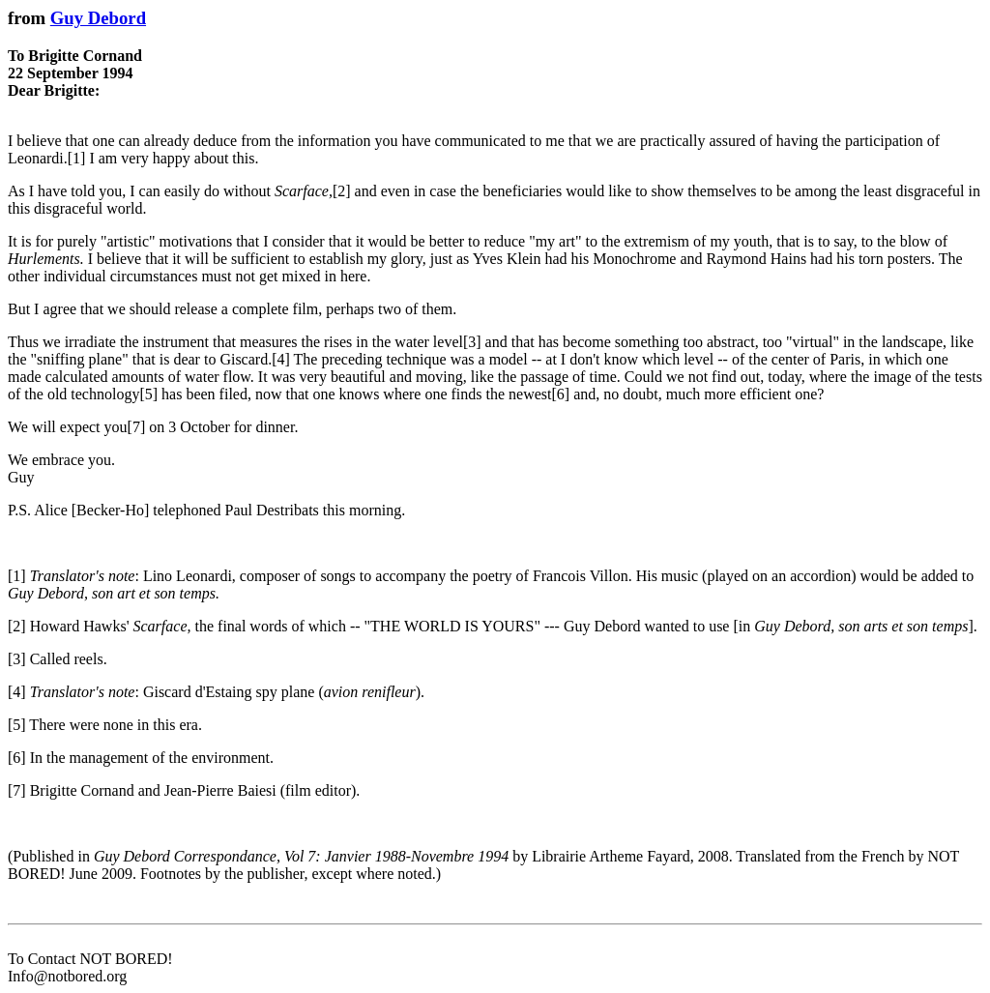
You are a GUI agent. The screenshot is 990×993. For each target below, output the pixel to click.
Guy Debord (98, 18)
